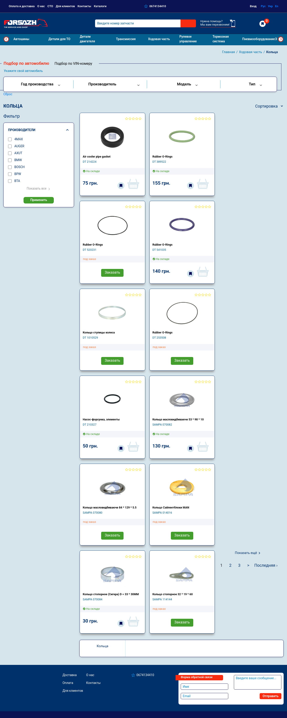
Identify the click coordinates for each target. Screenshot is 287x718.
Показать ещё (246, 553)
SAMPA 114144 (162, 599)
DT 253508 (159, 337)
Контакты (84, 6)
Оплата (68, 683)
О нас (41, 6)
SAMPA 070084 (92, 599)
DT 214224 (89, 161)
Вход (253, 6)
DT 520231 (89, 249)
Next (280, 39)
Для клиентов (65, 6)
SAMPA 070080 (92, 512)
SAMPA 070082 (162, 424)
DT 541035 (159, 249)
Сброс (7, 94)
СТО (50, 6)
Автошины (21, 39)
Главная (228, 52)
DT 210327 (89, 424)
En (276, 6)
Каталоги (100, 6)
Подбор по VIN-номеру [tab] (73, 63)
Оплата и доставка (22, 6)
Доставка (70, 675)
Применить (38, 200)
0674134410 (157, 6)
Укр (270, 6)
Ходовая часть (250, 52)
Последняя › (265, 565)
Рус (263, 6)
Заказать (112, 272)
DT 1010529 (90, 337)
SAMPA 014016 (162, 512)
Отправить (270, 696)
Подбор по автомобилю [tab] (26, 63)
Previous (6, 39)
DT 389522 (159, 161)
